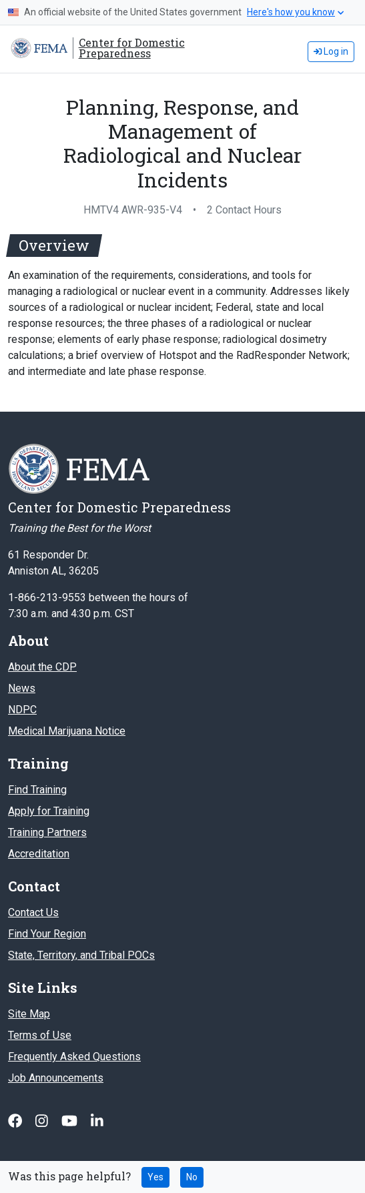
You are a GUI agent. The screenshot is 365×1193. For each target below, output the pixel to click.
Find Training (37, 789)
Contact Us (33, 912)
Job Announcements (55, 1078)
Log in (331, 51)
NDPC (22, 709)
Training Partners (47, 832)
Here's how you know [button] (295, 12)
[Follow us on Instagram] (43, 1120)
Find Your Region (47, 933)
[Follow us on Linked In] (97, 1120)
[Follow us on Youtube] (70, 1120)
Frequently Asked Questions (74, 1056)
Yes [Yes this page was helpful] (155, 1177)
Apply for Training (48, 811)
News (21, 688)
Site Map (29, 1014)
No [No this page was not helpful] (192, 1177)
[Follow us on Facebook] (16, 1120)
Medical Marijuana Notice (66, 731)
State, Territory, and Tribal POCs (81, 955)
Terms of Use (39, 1035)
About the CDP (42, 667)
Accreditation (38, 853)
